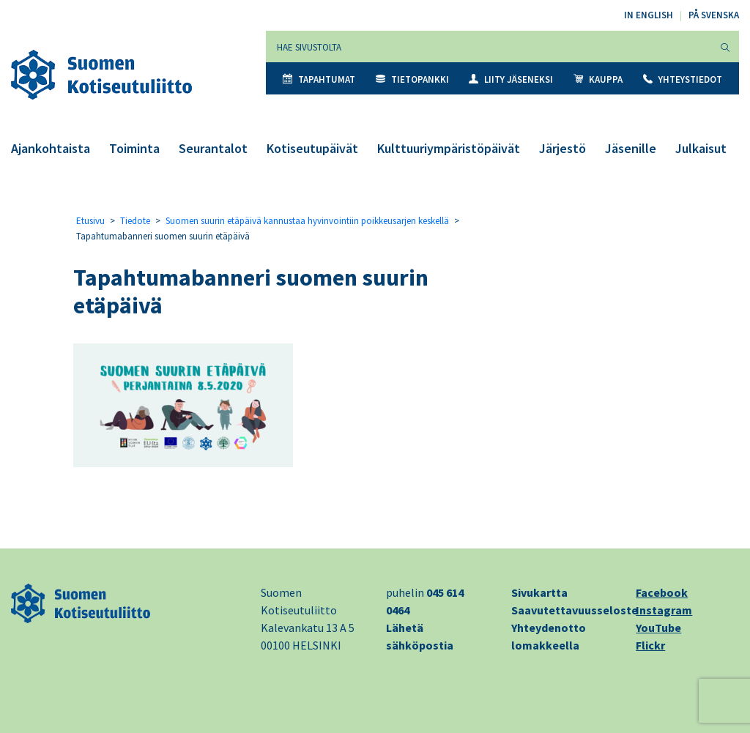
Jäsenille (630, 148)
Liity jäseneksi (511, 79)
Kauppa (598, 79)
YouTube (658, 627)
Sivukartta (539, 592)
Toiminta (134, 148)
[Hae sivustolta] (489, 46)
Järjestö (562, 148)
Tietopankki (412, 79)
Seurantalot (213, 148)
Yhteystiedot (682, 79)
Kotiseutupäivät (312, 148)
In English (648, 15)
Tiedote (135, 221)
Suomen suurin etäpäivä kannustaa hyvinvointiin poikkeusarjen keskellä (307, 221)
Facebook (662, 592)
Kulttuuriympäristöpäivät (448, 148)
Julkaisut (701, 148)
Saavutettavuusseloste (574, 610)
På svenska (713, 15)
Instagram (664, 610)
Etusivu (90, 221)
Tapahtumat (319, 79)
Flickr (650, 645)
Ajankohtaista (50, 148)
